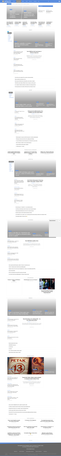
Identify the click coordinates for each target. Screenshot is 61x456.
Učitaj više (30, 440)
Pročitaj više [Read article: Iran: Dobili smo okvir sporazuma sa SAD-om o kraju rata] (34, 59)
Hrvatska (8, 390)
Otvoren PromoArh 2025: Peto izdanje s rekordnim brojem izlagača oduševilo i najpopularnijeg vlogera (47, 291)
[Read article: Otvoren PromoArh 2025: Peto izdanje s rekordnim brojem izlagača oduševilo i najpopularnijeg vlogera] (47, 283)
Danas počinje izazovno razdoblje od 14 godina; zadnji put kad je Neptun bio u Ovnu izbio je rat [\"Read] (12, 378)
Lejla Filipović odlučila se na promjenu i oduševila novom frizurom (18, 23)
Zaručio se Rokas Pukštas (12, 270)
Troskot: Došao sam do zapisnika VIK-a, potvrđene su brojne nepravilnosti (24, 77)
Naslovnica (19, 1)
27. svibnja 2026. (40, 12)
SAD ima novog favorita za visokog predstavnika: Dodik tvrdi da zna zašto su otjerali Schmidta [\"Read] (18, 52)
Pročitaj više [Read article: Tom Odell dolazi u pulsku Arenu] (32, 246)
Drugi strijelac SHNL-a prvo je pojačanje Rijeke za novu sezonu (34, 23)
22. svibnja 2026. (30, 421)
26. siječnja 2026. (33, 380)
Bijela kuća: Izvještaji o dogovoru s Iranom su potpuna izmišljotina (14, 14)
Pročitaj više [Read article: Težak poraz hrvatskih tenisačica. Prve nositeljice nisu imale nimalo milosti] (35, 119)
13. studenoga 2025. (10, 327)
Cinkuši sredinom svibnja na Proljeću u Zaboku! (15, 352)
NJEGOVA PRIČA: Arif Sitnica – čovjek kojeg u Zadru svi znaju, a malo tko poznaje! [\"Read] (12, 398)
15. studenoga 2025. (10, 321)
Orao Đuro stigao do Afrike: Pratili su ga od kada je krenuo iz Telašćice (17, 410)
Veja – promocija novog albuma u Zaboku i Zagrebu (15, 350)
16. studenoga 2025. (33, 321)
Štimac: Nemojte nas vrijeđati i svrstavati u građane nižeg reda (23, 142)
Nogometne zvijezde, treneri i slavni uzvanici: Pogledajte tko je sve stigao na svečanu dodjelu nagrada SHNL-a (22, 268)
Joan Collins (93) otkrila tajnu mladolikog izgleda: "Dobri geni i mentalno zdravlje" (19, 274)
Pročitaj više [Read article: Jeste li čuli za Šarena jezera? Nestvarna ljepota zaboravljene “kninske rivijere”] (35, 188)
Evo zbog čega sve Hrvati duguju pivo (30, 420)
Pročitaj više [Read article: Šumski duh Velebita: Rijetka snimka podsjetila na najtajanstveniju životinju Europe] (32, 385)
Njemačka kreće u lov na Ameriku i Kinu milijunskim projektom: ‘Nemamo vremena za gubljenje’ (30, 152)
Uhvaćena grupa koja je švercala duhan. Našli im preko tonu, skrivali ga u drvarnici (25, 86)
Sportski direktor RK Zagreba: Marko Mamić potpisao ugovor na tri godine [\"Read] (19, 131)
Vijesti (23, 1)
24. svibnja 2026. (14, 422)
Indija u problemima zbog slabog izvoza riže (20, 79)
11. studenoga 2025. (10, 339)
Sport (27, 1)
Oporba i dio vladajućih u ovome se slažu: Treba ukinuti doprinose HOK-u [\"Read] (18, 71)
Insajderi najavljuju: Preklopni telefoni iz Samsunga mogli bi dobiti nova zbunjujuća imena (14, 152)
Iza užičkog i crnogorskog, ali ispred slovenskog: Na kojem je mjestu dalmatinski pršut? (19, 406)
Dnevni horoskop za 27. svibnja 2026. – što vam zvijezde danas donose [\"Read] (18, 201)
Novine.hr (29, 242)
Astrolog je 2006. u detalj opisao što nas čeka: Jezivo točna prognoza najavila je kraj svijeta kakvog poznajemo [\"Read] (13, 385)
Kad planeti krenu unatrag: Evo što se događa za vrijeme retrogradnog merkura (18, 408)
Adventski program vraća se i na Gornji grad (30, 279)
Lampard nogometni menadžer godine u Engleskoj (22, 144)
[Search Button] (48, 1)
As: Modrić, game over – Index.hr (20, 146)
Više (38, 1)
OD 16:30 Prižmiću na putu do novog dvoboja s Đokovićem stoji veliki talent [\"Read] (19, 118)
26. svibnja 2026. (30, 435)
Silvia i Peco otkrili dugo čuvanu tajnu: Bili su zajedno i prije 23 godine (17, 272)
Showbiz (35, 1)
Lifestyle (30, 1)
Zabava (10, 310)
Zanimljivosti (11, 369)
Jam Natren (10, 348)
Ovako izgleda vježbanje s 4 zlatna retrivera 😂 (21, 216)
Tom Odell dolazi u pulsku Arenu (31, 240)
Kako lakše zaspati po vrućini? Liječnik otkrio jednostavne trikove (24, 212)
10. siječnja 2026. (9, 400)
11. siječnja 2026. (9, 393)
